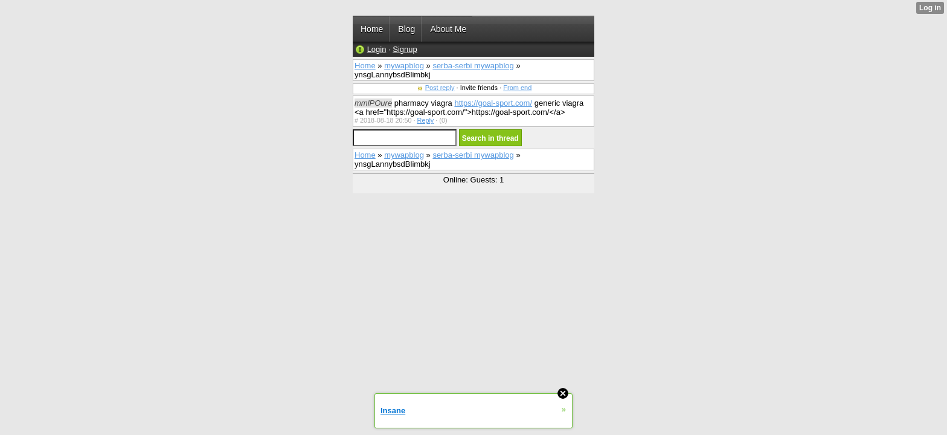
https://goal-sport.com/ (493, 103)
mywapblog (404, 65)
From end (517, 87)
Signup (405, 49)
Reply (425, 120)
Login (377, 49)
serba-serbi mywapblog (472, 65)
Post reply (440, 87)
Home (365, 65)
